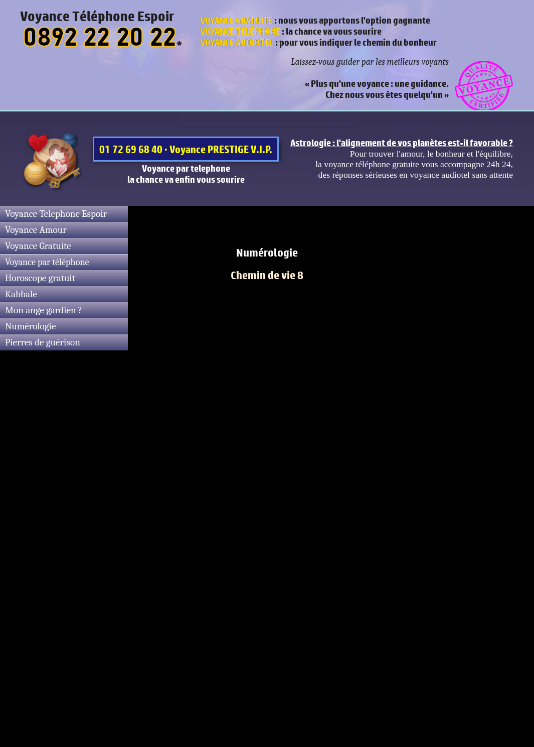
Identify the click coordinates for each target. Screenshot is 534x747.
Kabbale (21, 294)
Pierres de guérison (42, 342)
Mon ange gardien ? (43, 310)
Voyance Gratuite (38, 246)
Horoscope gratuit (40, 278)
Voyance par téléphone (47, 262)
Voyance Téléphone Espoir (97, 16)
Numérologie (30, 326)
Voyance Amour (36, 229)
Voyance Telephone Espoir (56, 213)
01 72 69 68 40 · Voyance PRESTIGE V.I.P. (185, 149)
